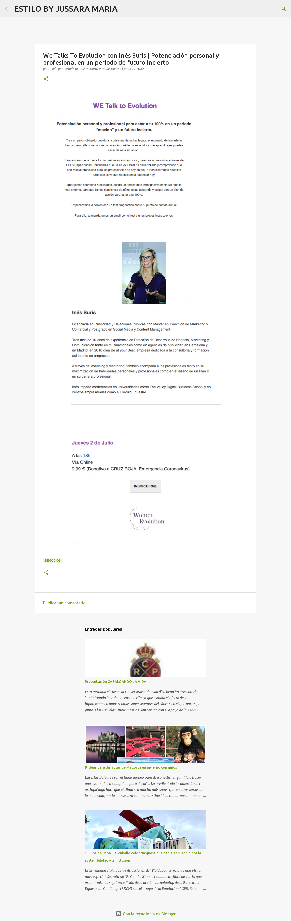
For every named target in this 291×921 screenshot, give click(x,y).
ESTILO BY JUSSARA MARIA (66, 8)
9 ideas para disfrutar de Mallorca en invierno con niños (131, 767)
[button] (46, 79)
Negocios (53, 560)
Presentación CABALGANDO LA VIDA (116, 682)
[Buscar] (125, 9)
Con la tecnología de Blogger (146, 914)
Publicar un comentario (64, 603)
